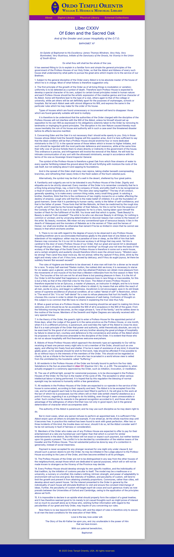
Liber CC (79, 366)
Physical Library (89, 17)
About (48, 17)
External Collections (117, 17)
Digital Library (66, 17)
